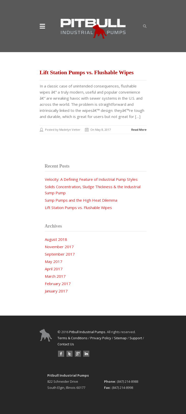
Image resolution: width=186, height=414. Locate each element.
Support (136, 338)
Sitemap (120, 338)
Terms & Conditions (73, 338)
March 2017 (55, 276)
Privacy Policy (100, 338)
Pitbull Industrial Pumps (87, 332)
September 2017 (60, 254)
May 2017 (53, 261)
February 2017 (58, 283)
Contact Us (66, 344)
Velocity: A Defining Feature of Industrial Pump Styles (91, 179)
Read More (139, 129)
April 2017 (54, 268)
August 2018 (56, 239)
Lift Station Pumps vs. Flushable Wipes (87, 72)
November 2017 (59, 246)
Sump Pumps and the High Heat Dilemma (81, 200)
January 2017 (56, 290)
